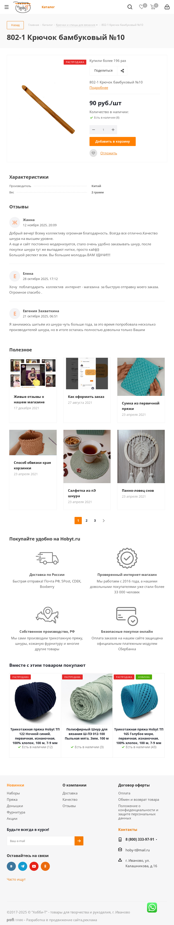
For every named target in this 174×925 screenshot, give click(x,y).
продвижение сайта (65, 920)
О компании (75, 785)
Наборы (13, 793)
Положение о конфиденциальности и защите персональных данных (138, 811)
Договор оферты (134, 785)
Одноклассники (45, 866)
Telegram (22, 866)
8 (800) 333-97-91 (140, 839)
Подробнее (98, 87)
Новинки (15, 785)
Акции (12, 818)
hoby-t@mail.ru (138, 850)
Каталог (48, 7)
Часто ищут (16, 879)
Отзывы (69, 805)
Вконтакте (11, 866)
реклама (90, 920)
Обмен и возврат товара (138, 799)
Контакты (127, 829)
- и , (52, 920)
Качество (70, 799)
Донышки (15, 805)
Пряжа (12, 799)
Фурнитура (16, 812)
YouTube (34, 866)
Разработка (35, 920)
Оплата (124, 793)
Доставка (70, 793)
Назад (15, 25)
